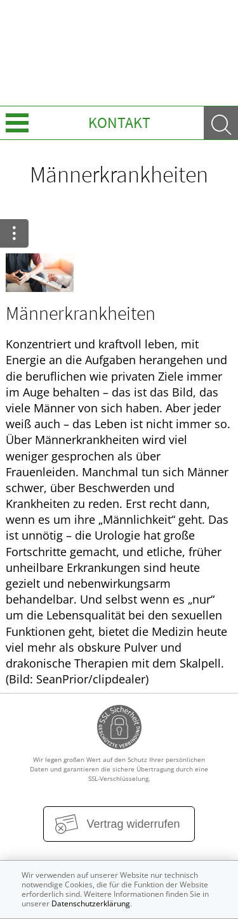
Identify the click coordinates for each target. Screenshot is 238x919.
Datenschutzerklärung (90, 903)
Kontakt (119, 122)
